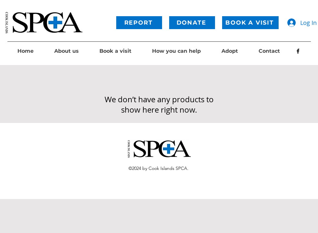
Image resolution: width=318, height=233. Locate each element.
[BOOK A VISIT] (250, 22)
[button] (66, 51)
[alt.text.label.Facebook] (298, 51)
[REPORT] (139, 22)
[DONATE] (192, 22)
